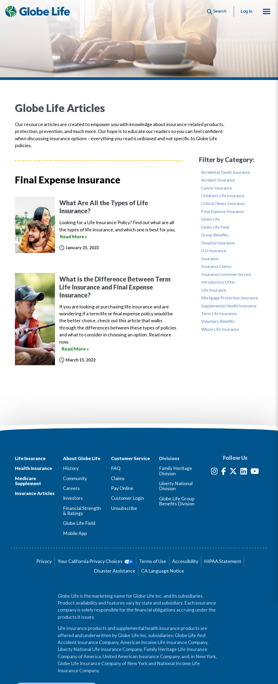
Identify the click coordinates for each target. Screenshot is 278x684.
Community (75, 478)
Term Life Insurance (219, 313)
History (71, 468)
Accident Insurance (218, 180)
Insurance (210, 258)
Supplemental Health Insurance (228, 306)
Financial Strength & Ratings (82, 510)
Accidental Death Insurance (225, 172)
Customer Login (127, 498)
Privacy (44, 561)
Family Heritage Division (175, 470)
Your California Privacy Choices (95, 561)
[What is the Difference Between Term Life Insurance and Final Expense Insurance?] (99, 319)
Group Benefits (214, 235)
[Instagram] (214, 472)
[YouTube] (255, 472)
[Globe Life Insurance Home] (37, 11)
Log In (246, 11)
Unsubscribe (124, 508)
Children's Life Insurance (222, 196)
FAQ (115, 468)
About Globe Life (81, 458)
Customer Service (130, 458)
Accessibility (185, 561)
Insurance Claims (216, 266)
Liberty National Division (176, 486)
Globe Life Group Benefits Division (176, 501)
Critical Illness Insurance (223, 203)
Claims (118, 478)
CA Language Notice (162, 571)
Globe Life (210, 219)
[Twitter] (233, 472)
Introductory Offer (218, 282)
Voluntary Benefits (218, 321)
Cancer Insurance (216, 188)
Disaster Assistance (114, 571)
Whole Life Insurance (220, 329)
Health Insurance (33, 468)
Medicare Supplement (28, 481)
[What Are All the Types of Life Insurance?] (99, 225)
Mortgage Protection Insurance (229, 298)
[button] (266, 11)
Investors (73, 498)
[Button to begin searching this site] (216, 11)
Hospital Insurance (218, 243)
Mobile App (75, 533)
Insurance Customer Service (226, 274)
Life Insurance (213, 290)
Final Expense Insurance (222, 211)
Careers (71, 488)
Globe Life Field (215, 227)
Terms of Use (152, 561)
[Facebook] (223, 472)
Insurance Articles (35, 493)
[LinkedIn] (243, 472)
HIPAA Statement (222, 561)
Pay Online (122, 488)
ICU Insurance (213, 250)
